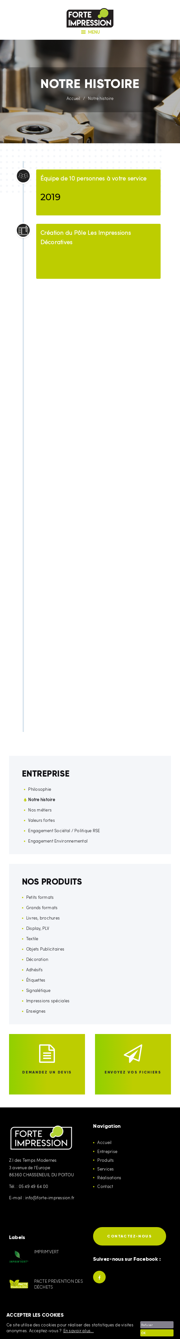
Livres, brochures (43, 918)
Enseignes (36, 1011)
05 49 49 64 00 (33, 1186)
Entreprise (107, 1151)
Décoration (37, 959)
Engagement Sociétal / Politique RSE (64, 830)
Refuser (147, 1325)
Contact (105, 1186)
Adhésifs (34, 970)
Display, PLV (37, 928)
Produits (105, 1160)
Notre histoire (41, 799)
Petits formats (40, 897)
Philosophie (39, 789)
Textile (32, 939)
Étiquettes (36, 980)
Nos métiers (40, 810)
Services (105, 1169)
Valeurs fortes (41, 820)
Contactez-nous (129, 1236)
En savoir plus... (78, 1331)
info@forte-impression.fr (49, 1198)
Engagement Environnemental (58, 841)
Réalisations (109, 1178)
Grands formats (42, 907)
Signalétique (38, 990)
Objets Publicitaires (45, 949)
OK (143, 1333)
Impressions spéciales (47, 1001)
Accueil (73, 98)
